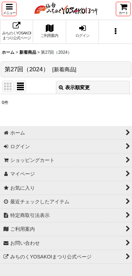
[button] (9, 9)
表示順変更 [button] (74, 87)
